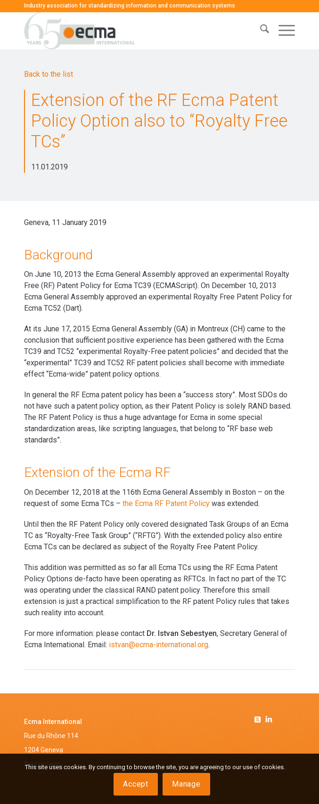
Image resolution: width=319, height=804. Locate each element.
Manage (186, 784)
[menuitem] (260, 30)
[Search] (260, 30)
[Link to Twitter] (259, 718)
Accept (135, 784)
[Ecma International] (132, 30)
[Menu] (282, 30)
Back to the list (48, 74)
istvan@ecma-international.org (158, 644)
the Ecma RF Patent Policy (166, 503)
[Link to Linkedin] (268, 720)
